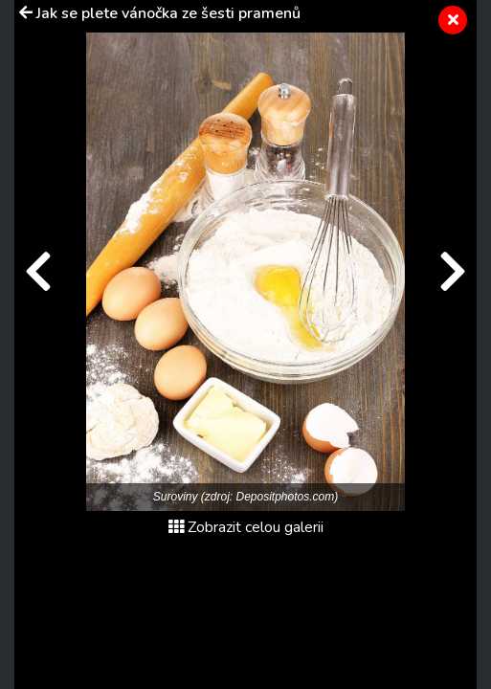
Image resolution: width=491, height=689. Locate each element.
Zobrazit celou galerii (246, 527)
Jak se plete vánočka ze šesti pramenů (168, 13)
